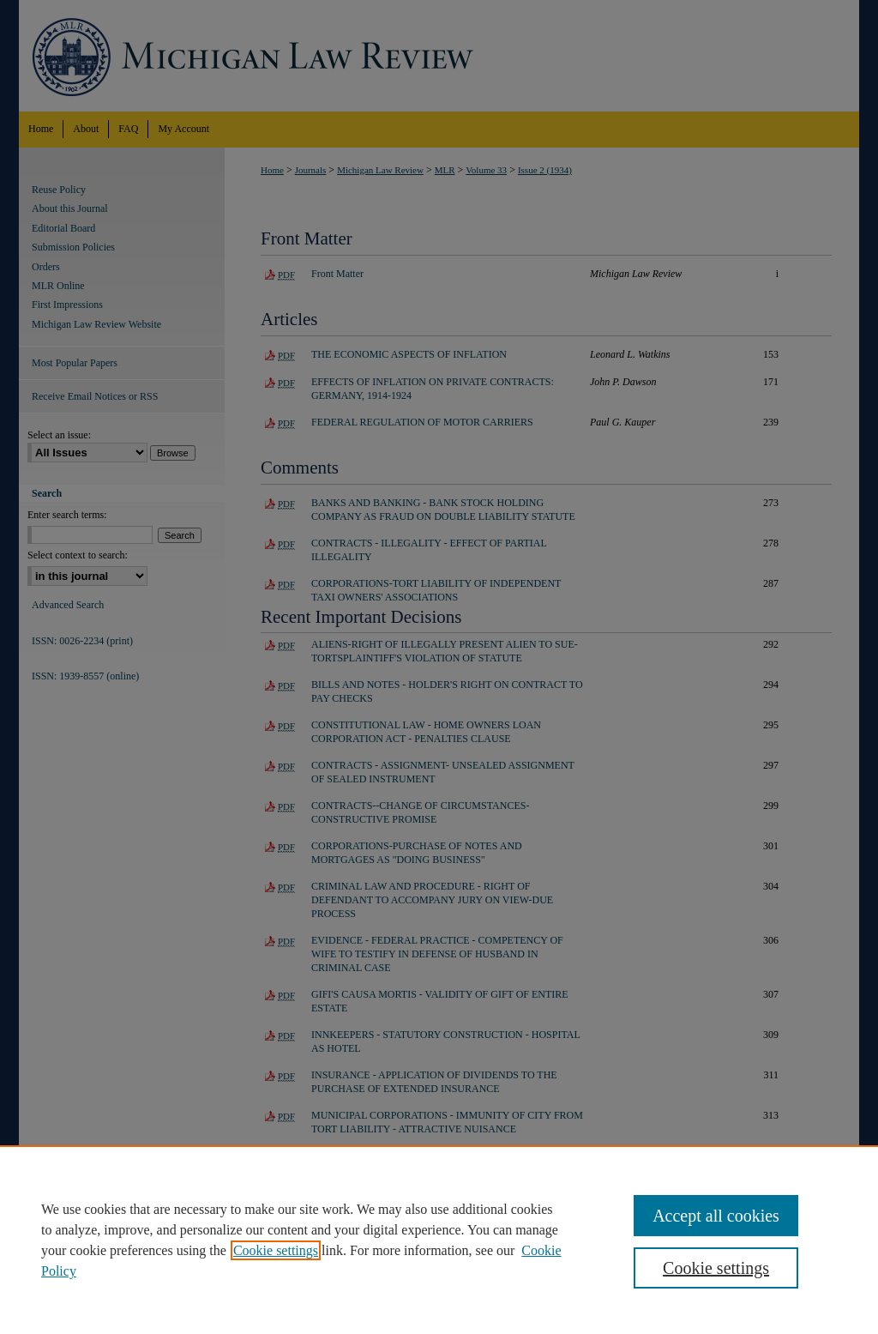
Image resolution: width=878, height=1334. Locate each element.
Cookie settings (275, 1250)
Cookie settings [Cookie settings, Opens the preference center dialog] (716, 1268)
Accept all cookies (715, 1215)
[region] (439, 1239)
